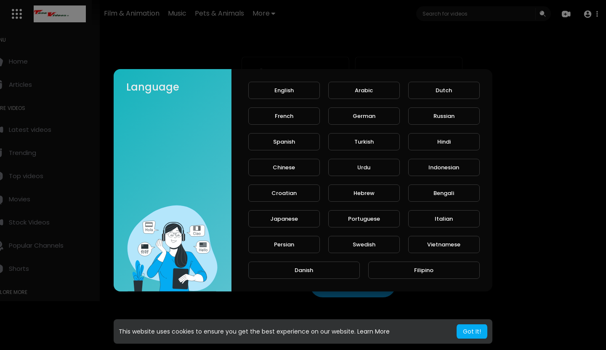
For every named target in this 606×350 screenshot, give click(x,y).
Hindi (444, 142)
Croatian (284, 193)
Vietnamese (443, 244)
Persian (284, 244)
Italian (444, 219)
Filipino (423, 270)
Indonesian (443, 167)
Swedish (364, 244)
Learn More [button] (373, 331)
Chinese (284, 167)
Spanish (284, 142)
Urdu (363, 167)
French (284, 116)
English (284, 90)
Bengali (443, 193)
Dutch (444, 90)
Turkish (364, 142)
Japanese (284, 219)
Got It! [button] (472, 331)
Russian (443, 116)
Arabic (364, 90)
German (364, 116)
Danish (304, 270)
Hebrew (364, 193)
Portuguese (364, 219)
